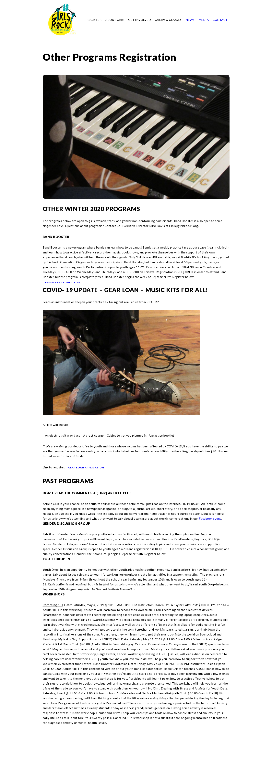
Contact (220, 19)
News (190, 19)
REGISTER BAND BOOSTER (63, 282)
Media (203, 19)
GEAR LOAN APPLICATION (86, 467)
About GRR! (114, 19)
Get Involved (139, 19)
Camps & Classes (168, 19)
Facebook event (210, 518)
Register (94, 19)
